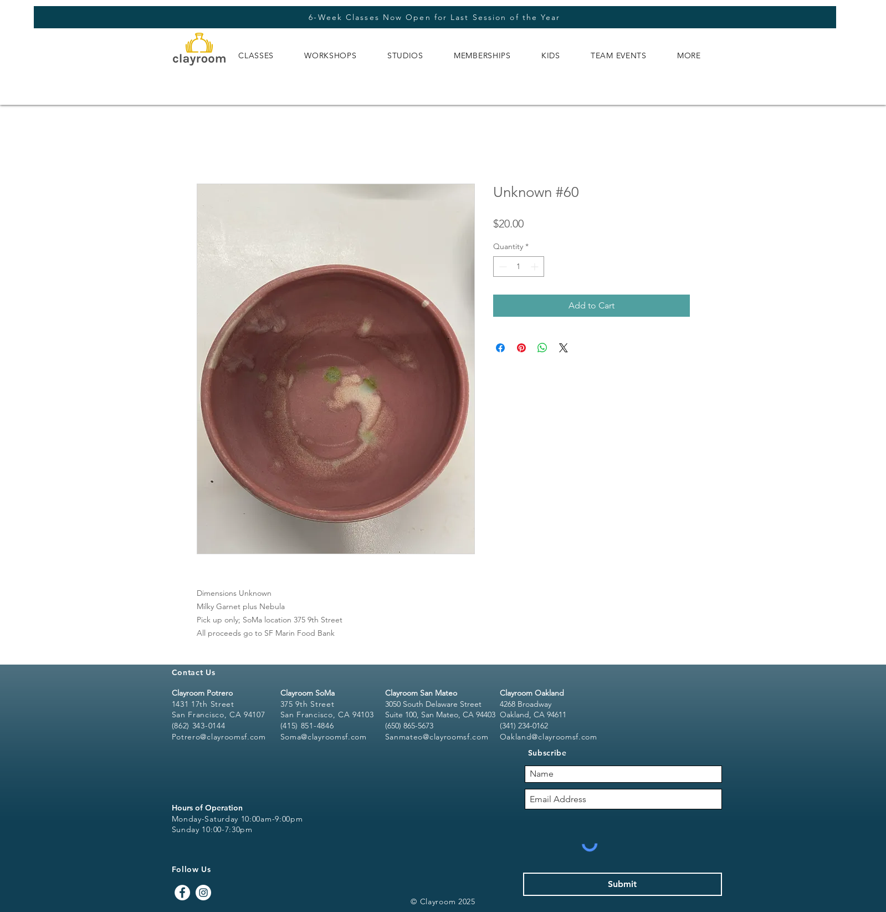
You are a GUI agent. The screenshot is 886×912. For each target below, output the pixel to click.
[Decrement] (502, 266)
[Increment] (535, 266)
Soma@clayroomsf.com (323, 737)
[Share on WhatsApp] (542, 347)
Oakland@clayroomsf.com (548, 737)
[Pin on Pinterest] (521, 347)
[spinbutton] (519, 266)
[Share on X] (563, 347)
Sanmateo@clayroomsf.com (437, 737)
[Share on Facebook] (500, 347)
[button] (256, 55)
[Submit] (622, 884)
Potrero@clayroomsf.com (219, 737)
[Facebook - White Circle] (182, 892)
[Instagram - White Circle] (203, 892)
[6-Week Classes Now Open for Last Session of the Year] (435, 17)
